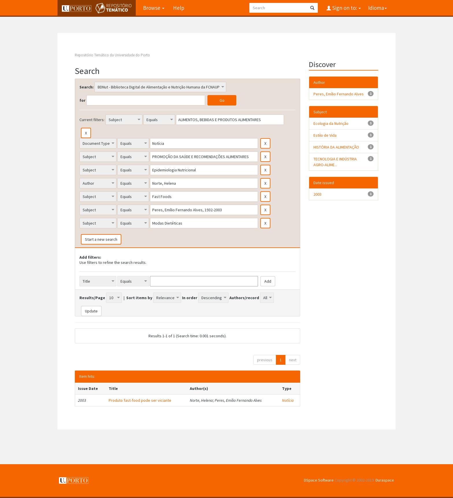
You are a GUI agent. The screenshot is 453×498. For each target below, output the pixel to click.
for (82, 100)
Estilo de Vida (325, 135)
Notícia (288, 400)
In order (189, 297)
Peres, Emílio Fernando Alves (338, 94)
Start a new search (101, 239)
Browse (153, 7)
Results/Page (92, 297)
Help (178, 7)
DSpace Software (319, 480)
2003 (317, 194)
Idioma (377, 7)
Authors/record (244, 297)
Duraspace (385, 480)
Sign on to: (346, 7)
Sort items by (139, 297)
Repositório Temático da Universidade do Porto (112, 55)
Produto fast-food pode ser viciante (140, 400)
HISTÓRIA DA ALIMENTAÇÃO (336, 147)
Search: (86, 87)
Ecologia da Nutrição (330, 123)
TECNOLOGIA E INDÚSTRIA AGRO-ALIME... (335, 161)
